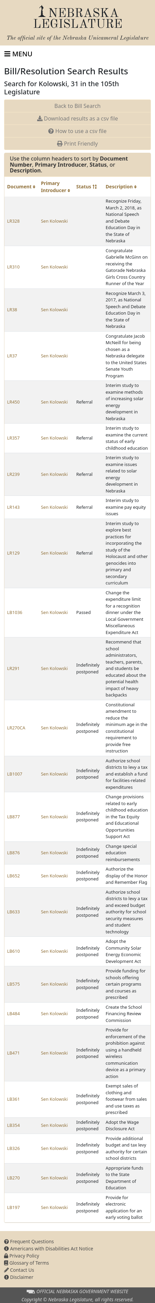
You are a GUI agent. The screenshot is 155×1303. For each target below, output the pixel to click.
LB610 (13, 951)
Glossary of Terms (26, 1263)
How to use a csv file (77, 131)
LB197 (13, 1207)
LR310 (13, 267)
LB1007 (14, 774)
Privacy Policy (21, 1255)
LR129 (13, 553)
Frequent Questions (29, 1241)
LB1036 (14, 612)
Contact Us (19, 1270)
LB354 (13, 1125)
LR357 (13, 438)
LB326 (13, 1148)
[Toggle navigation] (18, 54)
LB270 (13, 1178)
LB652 (13, 876)
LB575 (13, 984)
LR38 (12, 309)
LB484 (13, 1013)
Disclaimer (18, 1277)
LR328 (13, 221)
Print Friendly (77, 143)
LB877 (13, 817)
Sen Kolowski (54, 221)
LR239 (13, 474)
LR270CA (16, 728)
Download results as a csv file (77, 118)
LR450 (13, 402)
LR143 (13, 507)
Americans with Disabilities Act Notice (48, 1248)
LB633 (13, 912)
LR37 (12, 356)
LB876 (13, 853)
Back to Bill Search (77, 106)
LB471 (13, 1053)
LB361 (13, 1099)
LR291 (13, 668)
